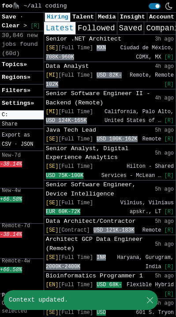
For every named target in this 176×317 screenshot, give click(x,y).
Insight (132, 17)
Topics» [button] (14, 64)
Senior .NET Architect (83, 39)
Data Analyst (67, 66)
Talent (83, 17)
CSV (6, 144)
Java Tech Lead (71, 130)
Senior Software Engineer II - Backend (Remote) (98, 98)
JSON (27, 144)
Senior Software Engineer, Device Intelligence (91, 189)
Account (161, 17)
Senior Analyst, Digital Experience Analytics (87, 153)
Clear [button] (12, 25)
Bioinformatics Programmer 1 (94, 276)
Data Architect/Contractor (91, 221)
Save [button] (11, 17)
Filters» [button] (16, 90)
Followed (96, 28)
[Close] (149, 300)
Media (107, 17)
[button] (22, 115)
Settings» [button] (18, 103)
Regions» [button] (16, 77)
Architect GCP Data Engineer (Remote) (94, 243)
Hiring (57, 17)
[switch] (155, 6)
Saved (130, 28)
